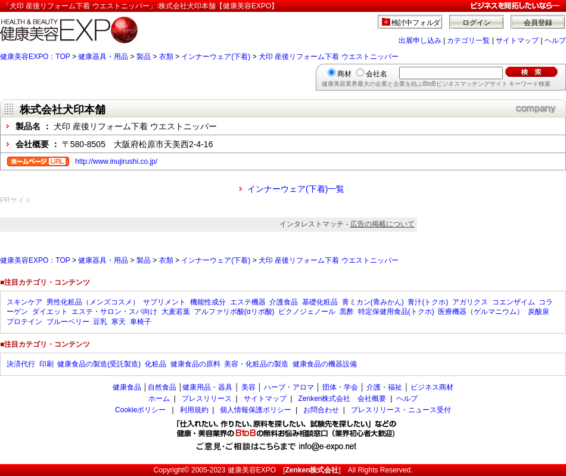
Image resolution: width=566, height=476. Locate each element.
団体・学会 (340, 387)
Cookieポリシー (140, 410)
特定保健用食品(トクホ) (396, 311)
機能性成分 (208, 302)
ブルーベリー (67, 322)
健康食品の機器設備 (325, 364)
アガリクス (470, 302)
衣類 (166, 56)
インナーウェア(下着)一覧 (295, 189)
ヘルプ (555, 40)
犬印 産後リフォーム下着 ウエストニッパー (329, 56)
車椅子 (140, 322)
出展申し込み (420, 40)
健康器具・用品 (103, 56)
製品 (143, 56)
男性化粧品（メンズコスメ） (92, 302)
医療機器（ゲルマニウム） (481, 311)
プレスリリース (207, 398)
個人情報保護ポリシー (255, 410)
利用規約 (194, 410)
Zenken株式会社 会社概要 (342, 398)
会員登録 (538, 22)
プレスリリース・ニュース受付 (401, 410)
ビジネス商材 (431, 387)
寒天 (118, 322)
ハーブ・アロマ (289, 387)
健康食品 (127, 387)
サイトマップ (517, 40)
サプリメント (164, 302)
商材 (344, 74)
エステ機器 (248, 302)
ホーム (159, 398)
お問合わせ (321, 410)
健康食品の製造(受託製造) (99, 364)
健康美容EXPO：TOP (35, 56)
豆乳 (100, 322)
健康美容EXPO (252, 470)
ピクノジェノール (306, 311)
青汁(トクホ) (428, 302)
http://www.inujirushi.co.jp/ (116, 161)
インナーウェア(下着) (215, 56)
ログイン (476, 22)
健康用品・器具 (207, 387)
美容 (248, 387)
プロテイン (24, 322)
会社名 (376, 74)
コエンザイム (513, 302)
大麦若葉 (175, 311)
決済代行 (21, 364)
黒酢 (347, 311)
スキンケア (24, 302)
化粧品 (155, 364)
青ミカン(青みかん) (373, 302)
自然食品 (162, 387)
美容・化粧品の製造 (256, 364)
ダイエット (50, 311)
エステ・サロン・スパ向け (114, 311)
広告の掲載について (382, 224)
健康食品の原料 (195, 364)
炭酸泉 (538, 311)
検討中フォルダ (416, 22)
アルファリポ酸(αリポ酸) (234, 311)
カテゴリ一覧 (468, 40)
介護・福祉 (384, 387)
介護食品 (283, 302)
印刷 (46, 364)
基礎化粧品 (320, 302)
